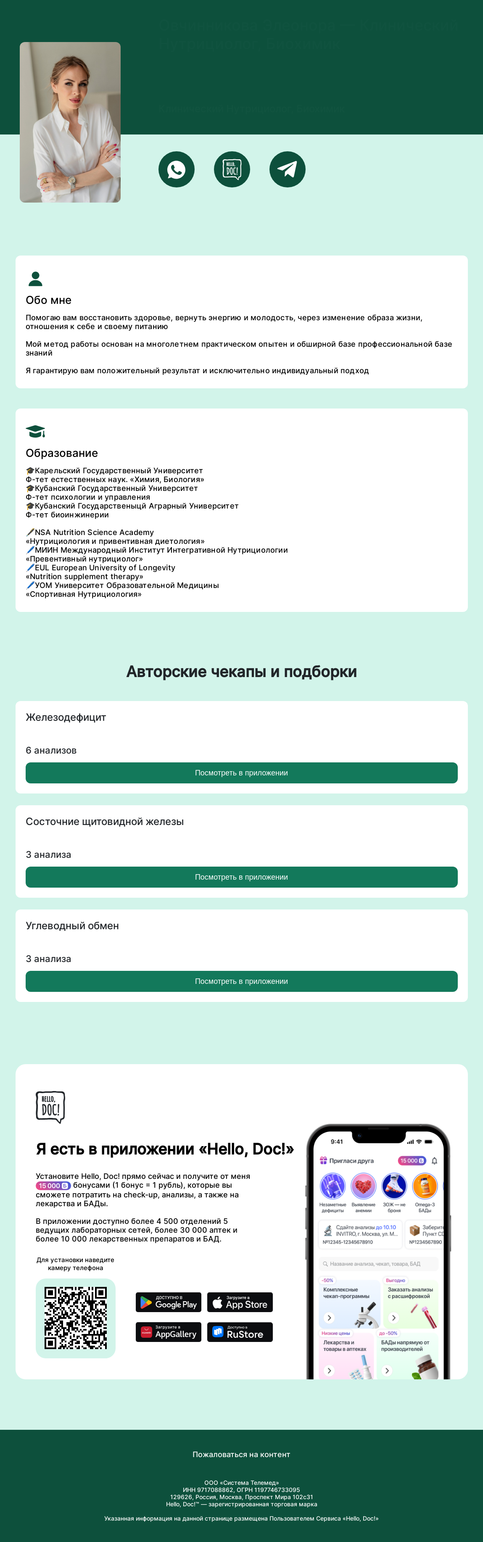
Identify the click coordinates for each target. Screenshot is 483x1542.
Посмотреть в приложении (241, 773)
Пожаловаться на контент (241, 1454)
